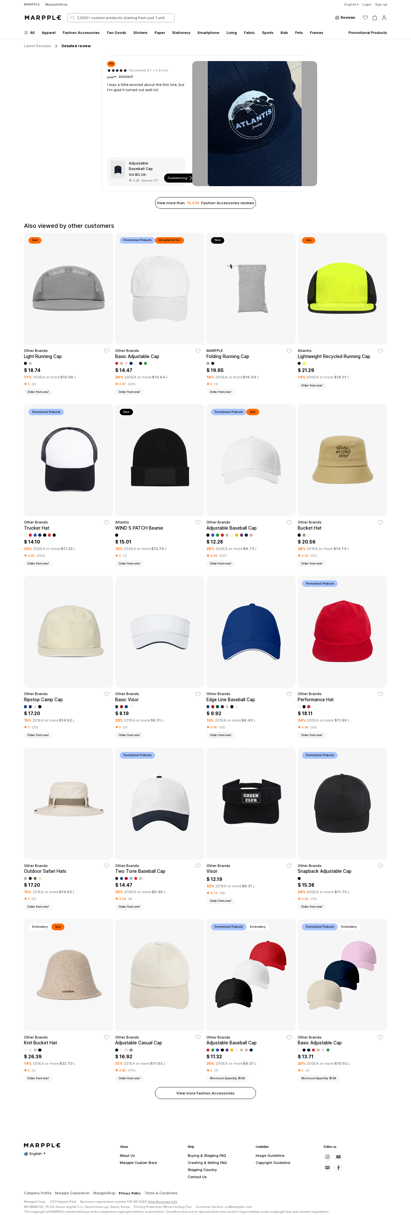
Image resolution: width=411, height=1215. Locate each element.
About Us (127, 1182)
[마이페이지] (384, 18)
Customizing (181, 178)
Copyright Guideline (270, 1189)
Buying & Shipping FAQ (205, 1182)
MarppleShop (56, 4)
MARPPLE (32, 4)
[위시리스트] (365, 18)
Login (367, 4)
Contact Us (196, 1203)
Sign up (381, 4)
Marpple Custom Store (136, 1189)
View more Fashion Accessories (205, 1093)
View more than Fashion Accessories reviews (205, 203)
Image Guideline (268, 1182)
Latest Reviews (37, 46)
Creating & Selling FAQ (205, 1189)
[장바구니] (375, 18)
